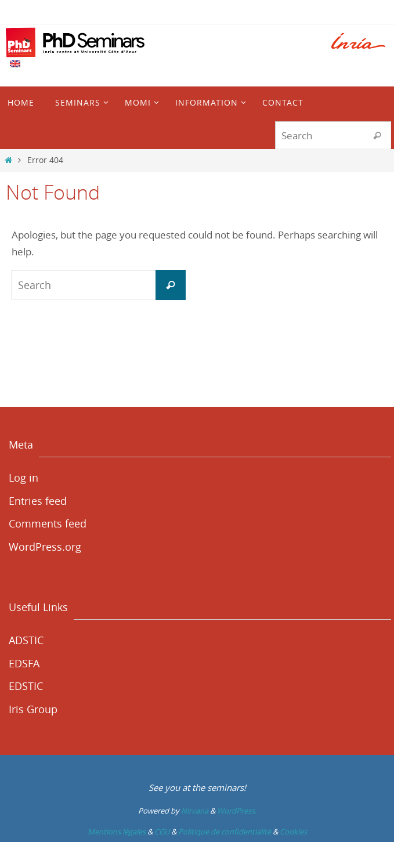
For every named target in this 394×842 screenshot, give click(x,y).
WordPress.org (45, 547)
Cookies (293, 831)
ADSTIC (26, 640)
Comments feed (47, 523)
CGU (161, 831)
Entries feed (38, 501)
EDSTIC (26, 686)
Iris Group (33, 709)
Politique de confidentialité (224, 831)
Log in (23, 478)
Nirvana (194, 810)
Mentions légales (117, 831)
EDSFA (24, 663)
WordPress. (236, 810)
